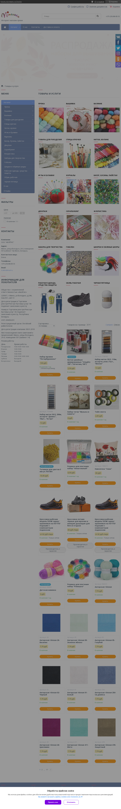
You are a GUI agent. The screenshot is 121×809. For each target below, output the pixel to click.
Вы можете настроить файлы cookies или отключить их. (59, 795)
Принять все (53, 802)
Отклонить (69, 802)
